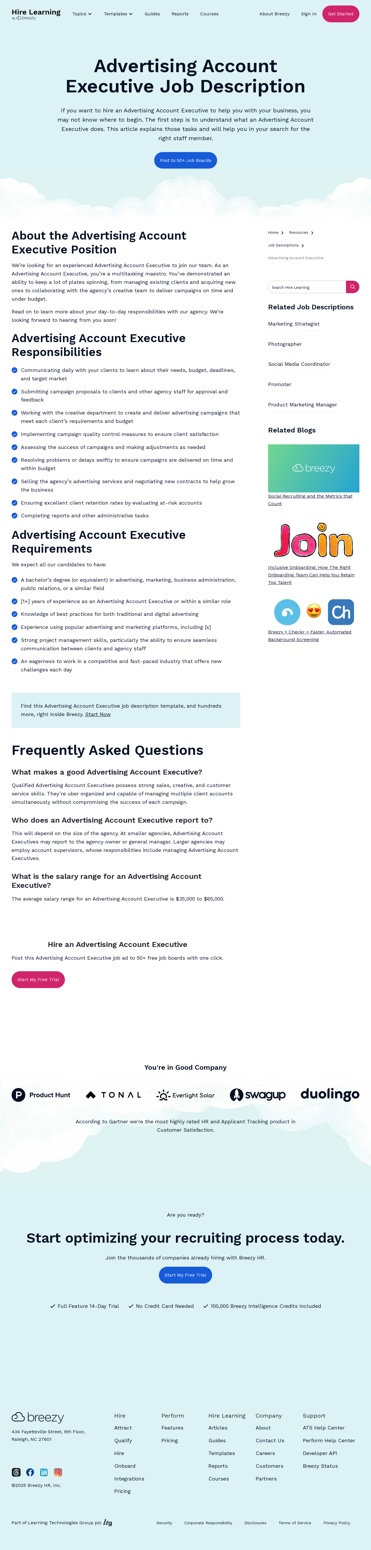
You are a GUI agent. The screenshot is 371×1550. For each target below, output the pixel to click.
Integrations (129, 1479)
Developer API (320, 1453)
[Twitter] (16, 1472)
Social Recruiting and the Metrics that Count (310, 499)
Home (273, 232)
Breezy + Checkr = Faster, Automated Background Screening (310, 635)
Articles (218, 1428)
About (263, 1428)
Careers (265, 1453)
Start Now (98, 714)
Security (164, 1522)
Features (172, 1428)
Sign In (309, 14)
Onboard (125, 1466)
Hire (119, 1453)
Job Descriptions (283, 245)
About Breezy (274, 14)
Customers (269, 1466)
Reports (180, 14)
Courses (209, 14)
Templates (221, 1453)
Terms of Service (295, 1522)
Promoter (279, 384)
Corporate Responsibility (208, 1522)
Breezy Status (320, 1466)
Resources (298, 232)
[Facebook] (30, 1472)
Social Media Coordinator (299, 364)
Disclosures (255, 1522)
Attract (123, 1428)
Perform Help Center (329, 1440)
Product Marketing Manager (302, 404)
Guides (152, 14)
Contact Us (270, 1440)
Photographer (285, 344)
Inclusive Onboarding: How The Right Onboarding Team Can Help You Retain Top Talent (311, 575)
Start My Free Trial (38, 979)
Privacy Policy (336, 1522)
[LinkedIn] (44, 1472)
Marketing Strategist (294, 324)
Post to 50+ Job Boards (185, 160)
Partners (266, 1479)
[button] (82, 13)
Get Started (341, 14)
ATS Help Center (324, 1428)
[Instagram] (58, 1472)
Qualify (123, 1440)
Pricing (122, 1491)
